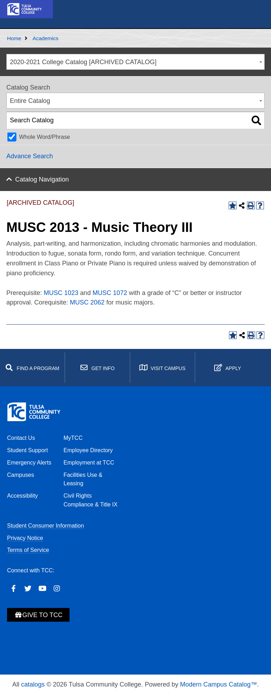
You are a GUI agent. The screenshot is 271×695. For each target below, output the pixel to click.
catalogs (33, 684)
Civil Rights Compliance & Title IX (91, 500)
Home (14, 38)
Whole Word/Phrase (44, 137)
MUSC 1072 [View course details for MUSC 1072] (109, 292)
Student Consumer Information (45, 526)
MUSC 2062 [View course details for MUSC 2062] (87, 302)
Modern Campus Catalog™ (218, 684)
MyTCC (73, 438)
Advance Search (29, 156)
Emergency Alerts (29, 463)
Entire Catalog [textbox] (30, 100)
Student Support (27, 450)
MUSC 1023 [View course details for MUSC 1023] (61, 292)
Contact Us (21, 438)
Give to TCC (38, 615)
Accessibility (22, 496)
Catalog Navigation (42, 179)
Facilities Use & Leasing (83, 479)
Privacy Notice (25, 538)
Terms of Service (28, 550)
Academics (45, 38)
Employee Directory (88, 450)
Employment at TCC (89, 463)
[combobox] (135, 62)
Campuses (20, 475)
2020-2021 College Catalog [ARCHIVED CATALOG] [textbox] (83, 62)
